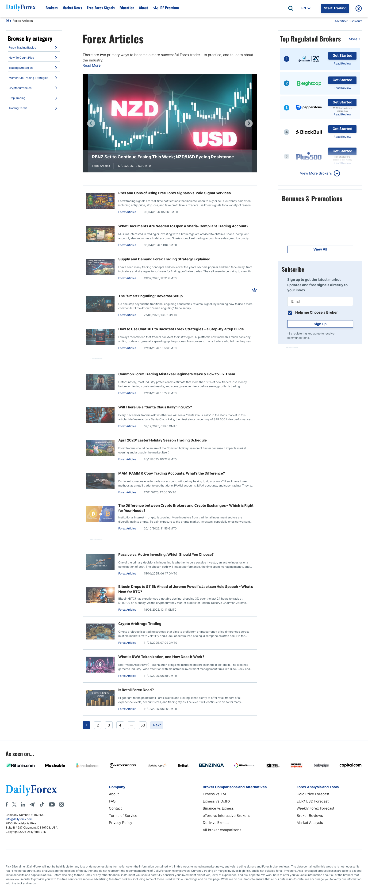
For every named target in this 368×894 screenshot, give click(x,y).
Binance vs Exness (218, 808)
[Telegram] (32, 804)
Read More (92, 65)
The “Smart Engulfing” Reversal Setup (150, 296)
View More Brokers (316, 173)
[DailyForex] (31, 790)
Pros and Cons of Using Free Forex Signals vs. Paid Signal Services (174, 193)
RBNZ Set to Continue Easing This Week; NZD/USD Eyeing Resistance (163, 156)
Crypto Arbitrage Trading (139, 623)
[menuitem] (34, 47)
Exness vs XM (214, 794)
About (114, 794)
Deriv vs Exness (216, 822)
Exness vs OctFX (216, 801)
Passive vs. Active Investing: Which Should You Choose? (166, 554)
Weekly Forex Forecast (315, 808)
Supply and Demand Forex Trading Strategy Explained (164, 259)
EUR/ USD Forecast (313, 801)
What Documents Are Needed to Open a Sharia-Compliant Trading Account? (183, 226)
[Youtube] (52, 804)
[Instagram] (61, 804)
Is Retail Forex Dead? (136, 690)
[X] (14, 804)
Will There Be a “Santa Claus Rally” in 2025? (155, 407)
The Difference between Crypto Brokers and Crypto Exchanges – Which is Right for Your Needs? (185, 508)
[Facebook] (7, 804)
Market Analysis (310, 822)
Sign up (320, 324)
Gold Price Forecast (313, 794)
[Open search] (291, 8)
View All (320, 249)
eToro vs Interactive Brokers (226, 815)
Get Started (343, 55)
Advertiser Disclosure (348, 21)
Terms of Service (123, 815)
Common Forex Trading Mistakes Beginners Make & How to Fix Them (176, 374)
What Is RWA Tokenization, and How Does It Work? (161, 656)
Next (157, 725)
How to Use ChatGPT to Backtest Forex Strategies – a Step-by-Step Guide (181, 329)
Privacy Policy (120, 822)
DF (7, 21)
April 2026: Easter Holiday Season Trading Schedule (162, 440)
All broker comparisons (222, 830)
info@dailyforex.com (19, 819)
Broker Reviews (310, 815)
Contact (115, 808)
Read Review (342, 63)
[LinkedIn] (23, 804)
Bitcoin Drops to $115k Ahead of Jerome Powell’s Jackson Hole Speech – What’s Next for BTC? (185, 589)
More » (354, 39)
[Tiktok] (42, 804)
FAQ (112, 801)
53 (143, 725)
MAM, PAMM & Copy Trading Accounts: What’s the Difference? (171, 473)
